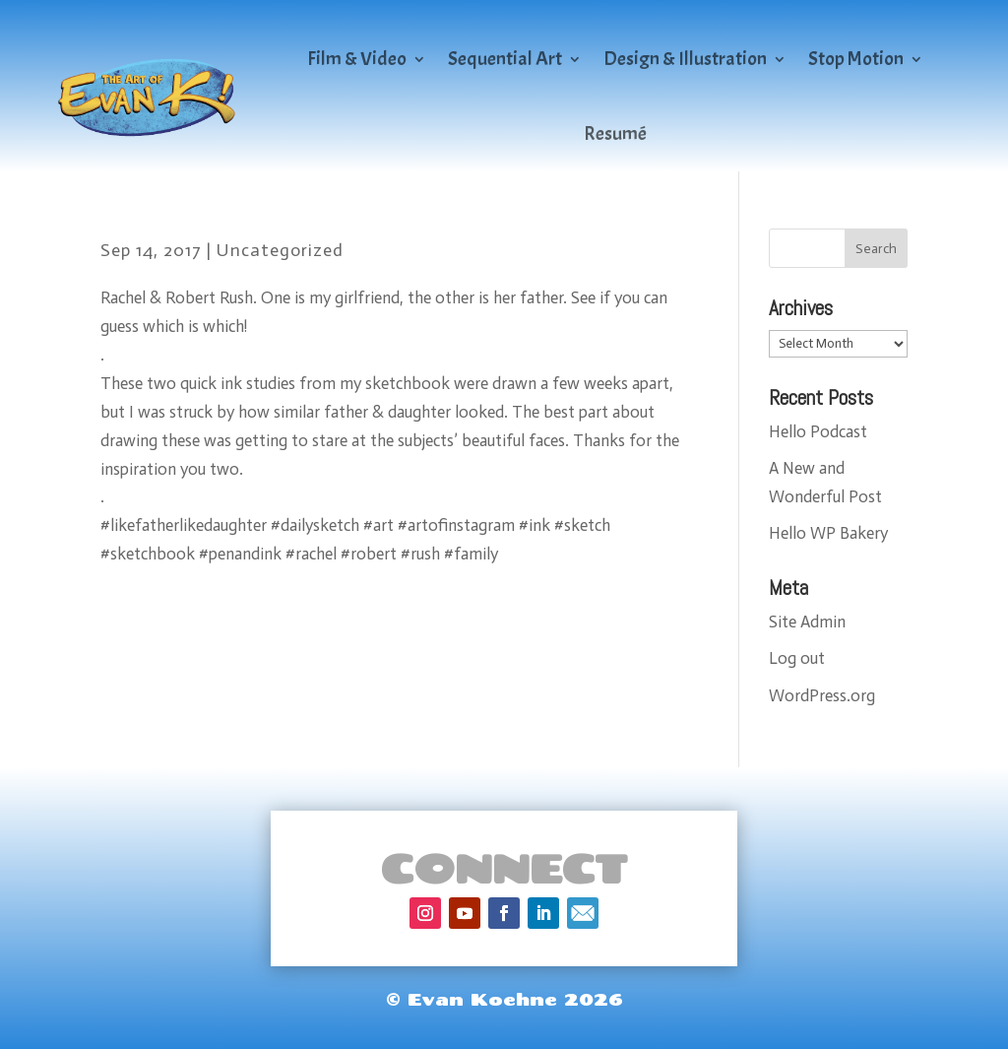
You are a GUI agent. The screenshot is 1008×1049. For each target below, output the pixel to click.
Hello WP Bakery (828, 533)
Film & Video (357, 58)
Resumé (615, 133)
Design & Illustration (685, 58)
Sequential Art (505, 58)
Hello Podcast (818, 431)
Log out (797, 658)
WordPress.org (822, 695)
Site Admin (807, 621)
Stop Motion (856, 58)
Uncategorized (280, 250)
